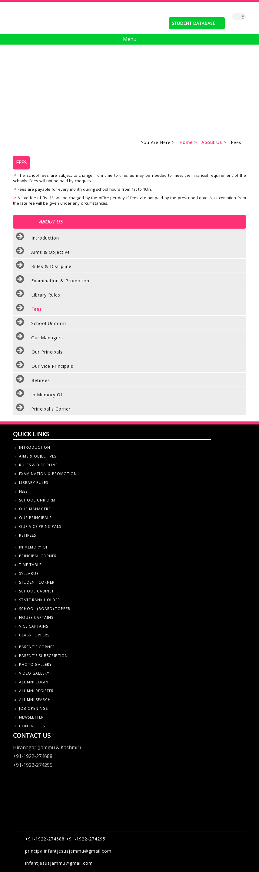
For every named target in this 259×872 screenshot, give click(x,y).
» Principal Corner (36, 555)
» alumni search (33, 699)
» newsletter (29, 717)
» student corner (35, 582)
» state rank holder (37, 599)
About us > (213, 142)
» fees (21, 491)
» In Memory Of (31, 547)
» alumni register (34, 690)
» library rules (31, 482)
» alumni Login (31, 682)
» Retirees (25, 535)
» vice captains (31, 626)
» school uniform (35, 500)
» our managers (33, 508)
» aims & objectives (35, 456)
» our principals (33, 517)
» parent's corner (35, 646)
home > (188, 142)
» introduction (32, 447)
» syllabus (26, 573)
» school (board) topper (42, 608)
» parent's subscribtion (41, 655)
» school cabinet (34, 591)
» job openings (31, 708)
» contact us (30, 726)
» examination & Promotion (46, 473)
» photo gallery (33, 664)
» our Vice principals (38, 526)
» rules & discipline (36, 465)
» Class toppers (32, 635)
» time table (28, 564)
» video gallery (32, 673)
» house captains (34, 617)
